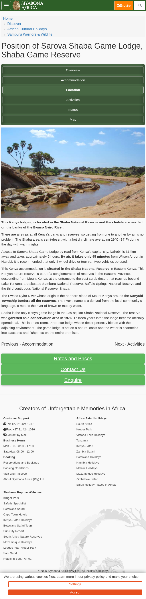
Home (8, 18)
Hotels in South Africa (17, 558)
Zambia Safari (85, 451)
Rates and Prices (73, 358)
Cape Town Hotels (15, 514)
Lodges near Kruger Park (19, 547)
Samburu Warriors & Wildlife (29, 34)
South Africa (84, 424)
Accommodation (73, 80)
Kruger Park (84, 429)
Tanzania (82, 440)
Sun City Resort (13, 531)
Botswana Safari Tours (18, 525)
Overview (73, 70)
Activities (73, 100)
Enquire (73, 380)
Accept (75, 592)
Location (73, 90)
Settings (75, 584)
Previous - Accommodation (27, 344)
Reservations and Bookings (21, 462)
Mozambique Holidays (90, 473)
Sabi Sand (10, 553)
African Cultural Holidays (27, 29)
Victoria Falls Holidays (90, 435)
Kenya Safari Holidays (17, 520)
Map (73, 119)
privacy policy (94, 576)
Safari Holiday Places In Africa (96, 484)
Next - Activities (130, 344)
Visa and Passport (15, 473)
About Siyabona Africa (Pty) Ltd (23, 479)
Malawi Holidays (86, 468)
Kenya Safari (84, 446)
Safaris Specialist (14, 503)
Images (73, 109)
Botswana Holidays (88, 457)
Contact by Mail (16, 435)
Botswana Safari (14, 509)
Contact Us (73, 369)
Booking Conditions (16, 468)
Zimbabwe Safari (87, 479)
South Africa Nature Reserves (22, 536)
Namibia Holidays (87, 462)
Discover (14, 24)
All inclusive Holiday (95, 570)
